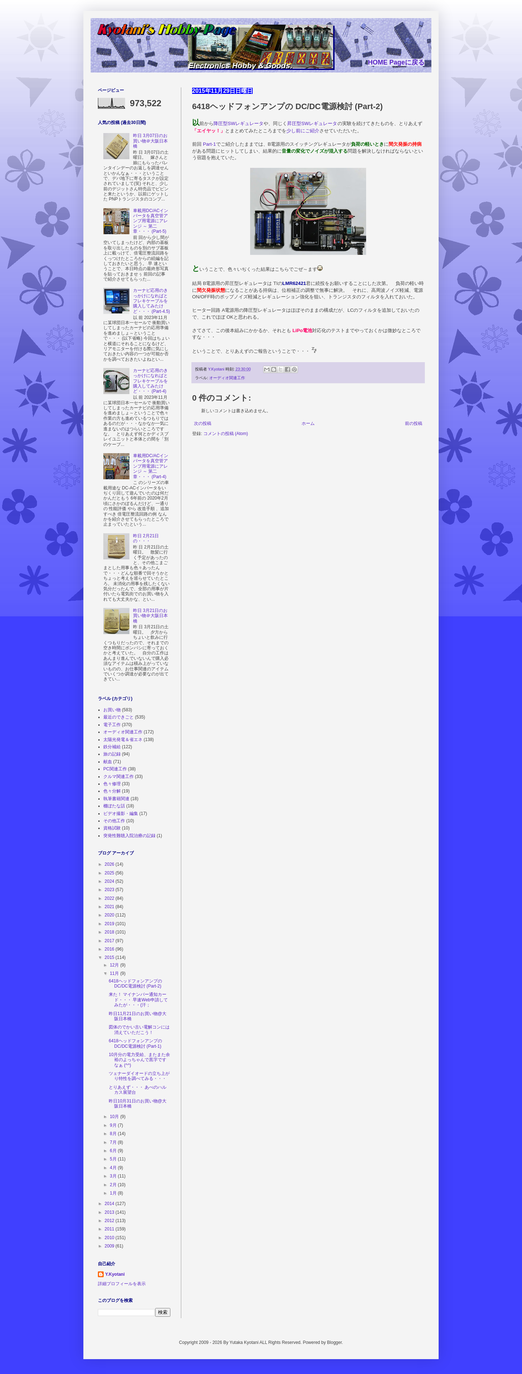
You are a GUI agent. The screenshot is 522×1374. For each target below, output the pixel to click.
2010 (110, 1237)
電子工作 (112, 724)
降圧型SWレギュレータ (239, 123)
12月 (115, 965)
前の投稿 (413, 423)
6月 (114, 1150)
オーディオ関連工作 (227, 378)
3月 (114, 1176)
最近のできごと (118, 717)
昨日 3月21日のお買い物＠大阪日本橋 (150, 616)
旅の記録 (112, 754)
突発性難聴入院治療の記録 (129, 835)
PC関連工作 (115, 768)
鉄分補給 (112, 746)
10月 (115, 1116)
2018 (110, 932)
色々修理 (112, 783)
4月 (114, 1167)
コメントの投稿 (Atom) (225, 433)
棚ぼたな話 (114, 805)
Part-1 (209, 144)
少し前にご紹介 (302, 130)
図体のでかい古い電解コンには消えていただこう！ (139, 1030)
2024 (110, 881)
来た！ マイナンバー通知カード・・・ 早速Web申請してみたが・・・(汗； (138, 999)
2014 (110, 1203)
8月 (114, 1133)
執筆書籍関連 (116, 798)
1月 (114, 1193)
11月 (115, 973)
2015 (110, 957)
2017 (110, 940)
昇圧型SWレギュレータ (312, 123)
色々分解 (112, 791)
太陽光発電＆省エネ (122, 739)
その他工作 (114, 820)
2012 (110, 1220)
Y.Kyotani (115, 1274)
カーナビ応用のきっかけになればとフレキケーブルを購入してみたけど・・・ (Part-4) (150, 381)
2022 (110, 898)
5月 (114, 1159)
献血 (107, 761)
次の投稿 (202, 423)
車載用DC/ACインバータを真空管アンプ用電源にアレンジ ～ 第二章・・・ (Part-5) (150, 221)
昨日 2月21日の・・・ (146, 538)
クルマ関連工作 (118, 776)
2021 (110, 906)
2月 (114, 1184)
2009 (110, 1246)
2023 (110, 889)
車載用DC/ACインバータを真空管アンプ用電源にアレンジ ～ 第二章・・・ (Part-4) (150, 466)
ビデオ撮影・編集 (120, 813)
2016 (110, 949)
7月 (114, 1142)
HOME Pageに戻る (396, 62)
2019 (110, 923)
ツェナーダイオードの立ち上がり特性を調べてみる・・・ (139, 1076)
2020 (110, 915)
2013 (110, 1212)
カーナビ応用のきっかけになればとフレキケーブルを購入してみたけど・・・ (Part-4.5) (151, 301)
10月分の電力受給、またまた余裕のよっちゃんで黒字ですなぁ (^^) (139, 1060)
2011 (110, 1229)
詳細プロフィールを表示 (122, 1283)
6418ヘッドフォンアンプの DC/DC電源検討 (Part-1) (135, 1043)
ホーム (308, 423)
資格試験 (112, 828)
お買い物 (112, 709)
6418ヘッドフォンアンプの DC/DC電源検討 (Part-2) (135, 983)
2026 (110, 864)
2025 (110, 873)
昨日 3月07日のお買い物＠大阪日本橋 (150, 141)
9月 (114, 1125)
